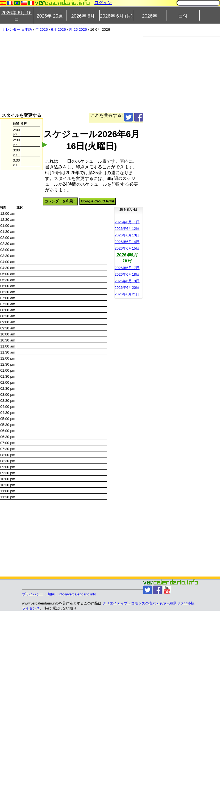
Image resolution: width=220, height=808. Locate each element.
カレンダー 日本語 (17, 29)
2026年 (149, 16)
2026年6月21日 (127, 294)
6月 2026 (58, 29)
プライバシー (32, 594)
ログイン (103, 2)
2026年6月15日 (127, 248)
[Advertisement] (68, 74)
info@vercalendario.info (77, 594)
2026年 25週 (50, 16)
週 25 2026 (78, 29)
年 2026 (41, 29)
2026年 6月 (83, 16)
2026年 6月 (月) (116, 16)
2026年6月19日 (127, 281)
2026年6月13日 (127, 235)
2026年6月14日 (127, 242)
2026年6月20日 (127, 288)
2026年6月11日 (127, 222)
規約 (51, 594)
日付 (183, 16)
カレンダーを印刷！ (60, 201)
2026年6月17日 (127, 268)
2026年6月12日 (127, 229)
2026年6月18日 (127, 274)
